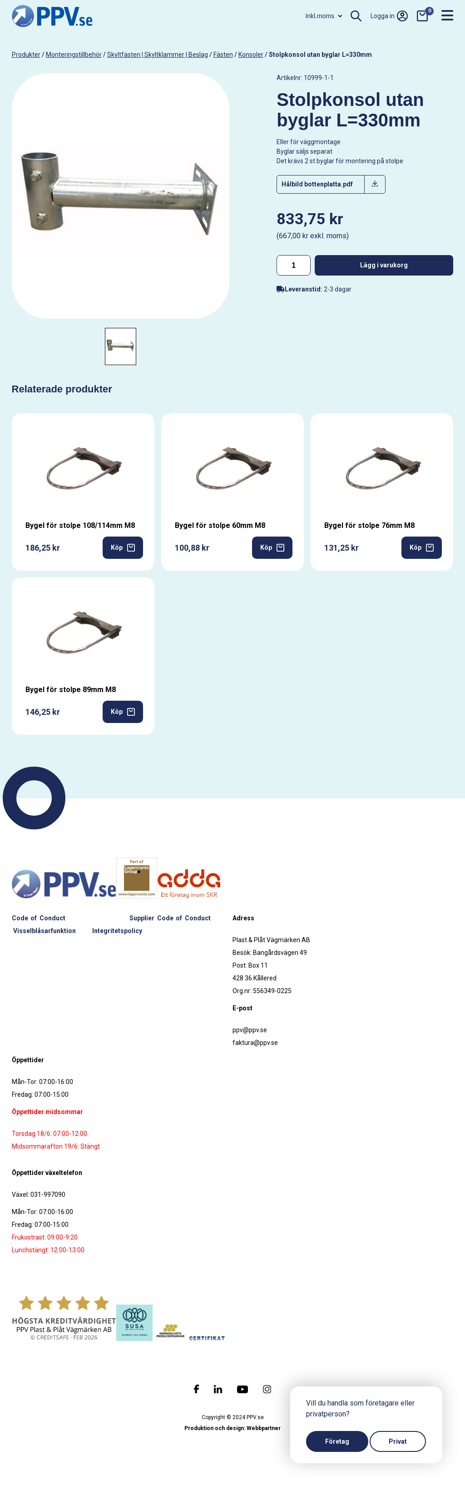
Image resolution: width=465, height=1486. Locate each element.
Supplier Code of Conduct (170, 918)
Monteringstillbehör (74, 54)
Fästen (223, 54)
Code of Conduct (38, 918)
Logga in (389, 15)
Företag (337, 1441)
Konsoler (250, 54)
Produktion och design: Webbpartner (232, 1428)
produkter (26, 54)
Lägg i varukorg (384, 265)
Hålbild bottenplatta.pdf (317, 184)
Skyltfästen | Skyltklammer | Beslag (157, 54)
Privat (398, 1441)
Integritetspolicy (117, 930)
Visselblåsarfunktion (44, 930)
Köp (123, 548)
